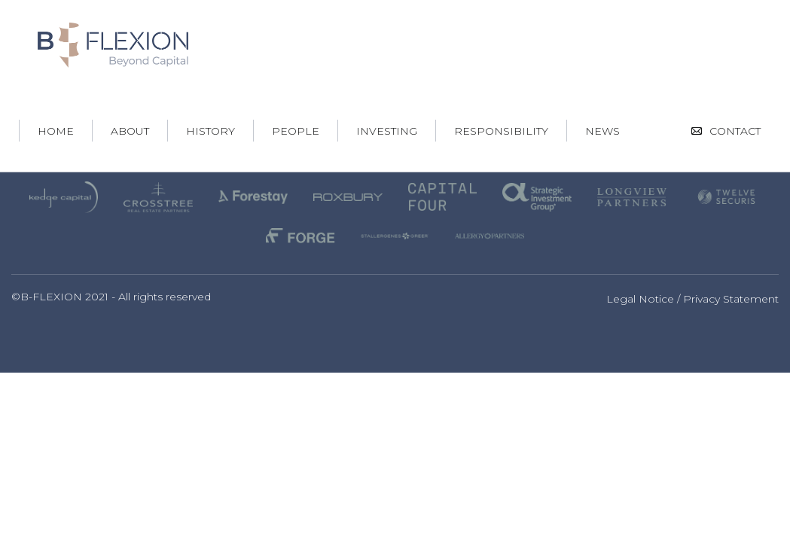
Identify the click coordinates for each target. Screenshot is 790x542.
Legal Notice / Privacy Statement (692, 299)
